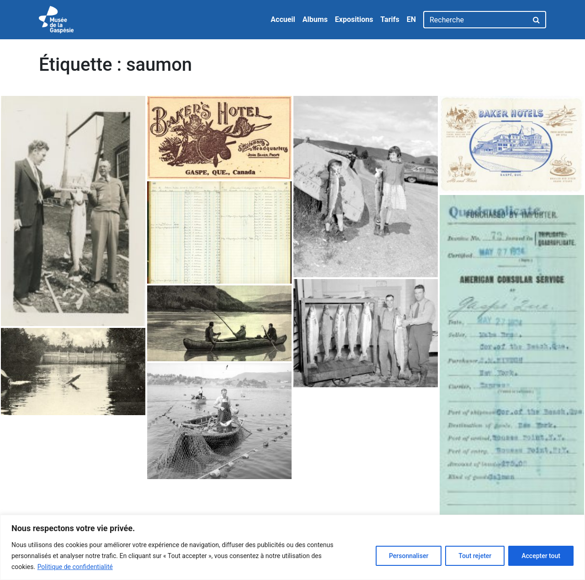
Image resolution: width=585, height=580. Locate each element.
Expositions (354, 19)
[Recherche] (475, 19)
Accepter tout (540, 555)
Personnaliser (408, 555)
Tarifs (389, 19)
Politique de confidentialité (75, 566)
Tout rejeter (474, 555)
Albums (315, 19)
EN (411, 19)
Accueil (283, 19)
